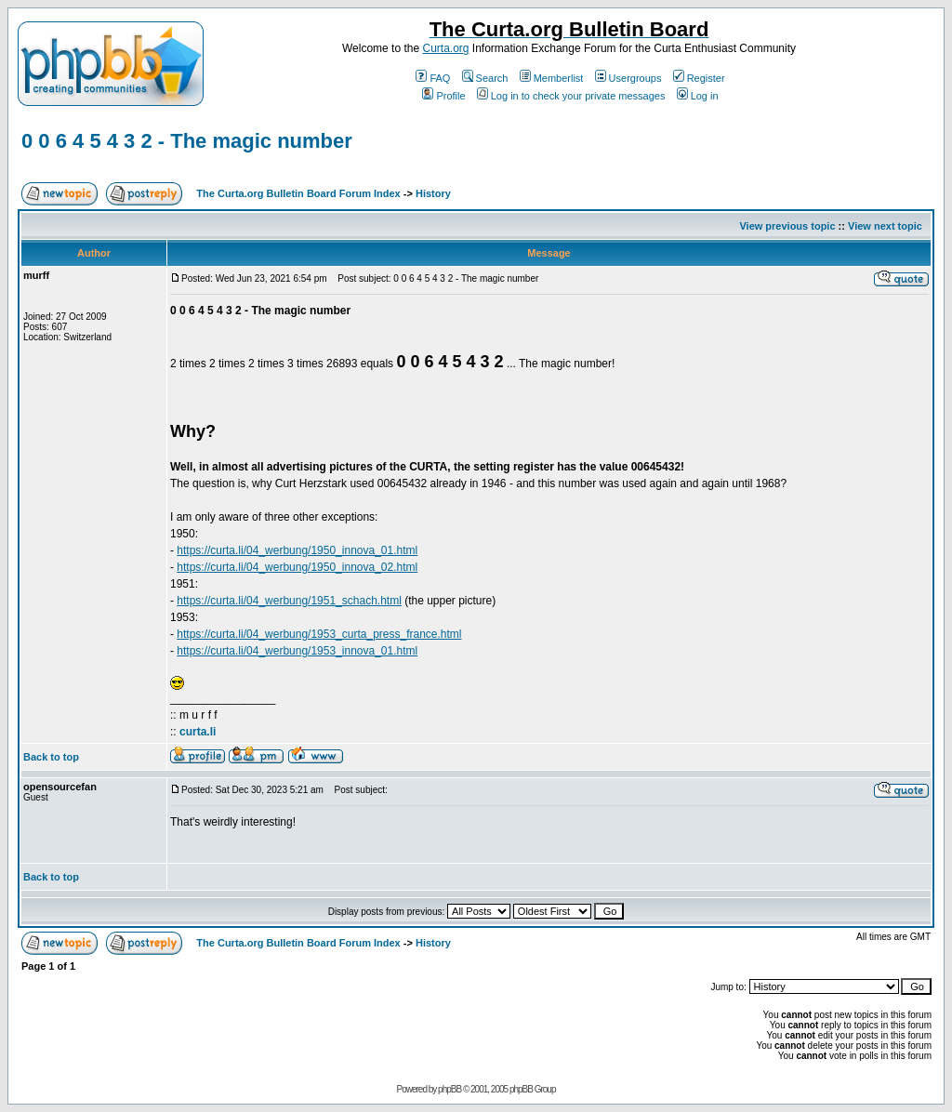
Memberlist (552, 78)
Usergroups (628, 78)
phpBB (449, 1089)
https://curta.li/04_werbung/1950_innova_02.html (297, 567)
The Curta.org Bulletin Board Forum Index (298, 193)
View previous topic (787, 226)
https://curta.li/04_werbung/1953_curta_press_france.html (319, 634)
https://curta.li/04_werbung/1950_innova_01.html (297, 550)
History (433, 193)
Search (485, 78)
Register (699, 78)
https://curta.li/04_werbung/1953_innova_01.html (297, 650)
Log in (698, 95)
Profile (443, 95)
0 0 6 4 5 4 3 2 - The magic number (186, 140)
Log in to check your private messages (571, 95)
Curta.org (445, 48)
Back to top (51, 756)
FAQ (433, 78)
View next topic (885, 226)
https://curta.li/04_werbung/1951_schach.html (289, 600)
